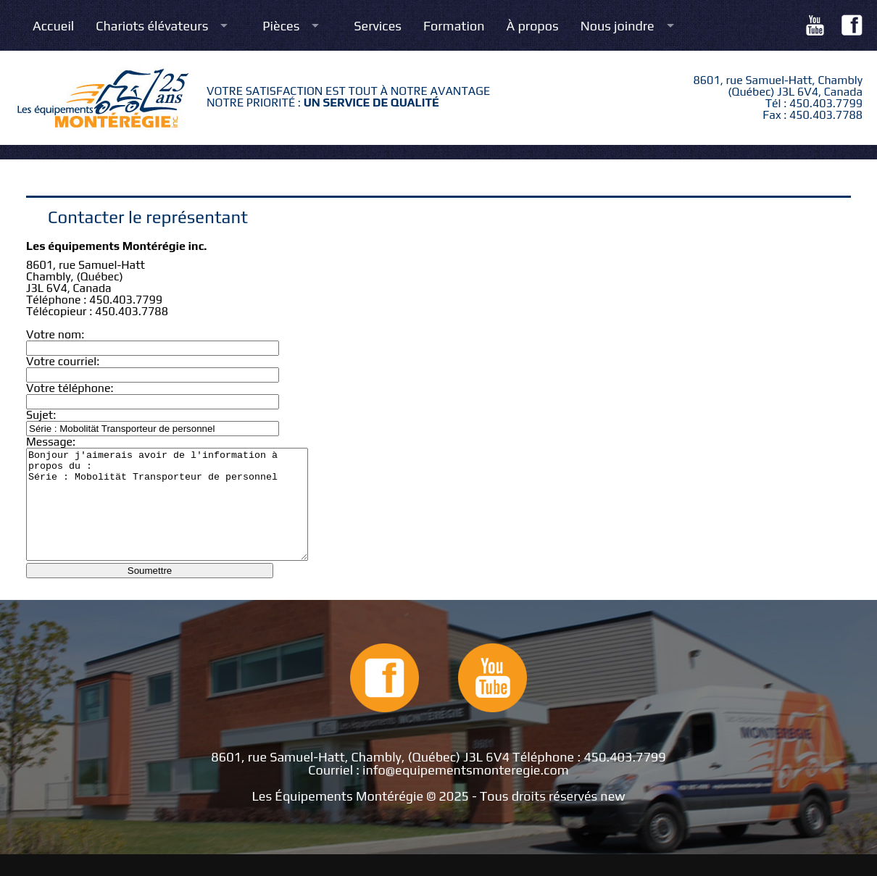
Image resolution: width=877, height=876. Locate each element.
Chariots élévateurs (152, 26)
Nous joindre (617, 26)
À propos (533, 26)
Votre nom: (55, 334)
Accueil (53, 26)
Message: (50, 442)
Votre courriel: (62, 361)
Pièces (280, 26)
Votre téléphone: (70, 388)
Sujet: (41, 415)
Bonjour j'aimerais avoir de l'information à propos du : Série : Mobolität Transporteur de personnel (183, 515)
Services (378, 26)
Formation (454, 26)
